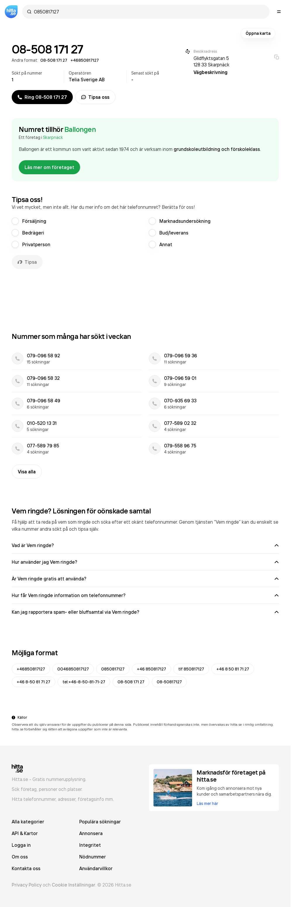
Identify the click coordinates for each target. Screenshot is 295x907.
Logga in (21, 845)
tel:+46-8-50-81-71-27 (84, 681)
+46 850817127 (151, 669)
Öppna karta (258, 33)
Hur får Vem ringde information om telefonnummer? (145, 595)
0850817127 (113, 669)
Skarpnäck (53, 137)
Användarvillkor (96, 868)
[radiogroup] (145, 233)
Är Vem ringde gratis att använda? (145, 579)
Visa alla (27, 472)
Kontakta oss (26, 868)
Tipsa (27, 262)
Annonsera (91, 833)
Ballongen (80, 129)
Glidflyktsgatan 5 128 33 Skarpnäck (212, 61)
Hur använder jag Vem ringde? (145, 562)
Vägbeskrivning (210, 72)
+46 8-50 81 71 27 (33, 681)
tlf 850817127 (191, 669)
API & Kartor (25, 833)
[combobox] (149, 11)
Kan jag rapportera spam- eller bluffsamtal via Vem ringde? (145, 612)
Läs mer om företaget (49, 167)
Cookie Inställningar (73, 885)
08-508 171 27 (131, 681)
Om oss (20, 857)
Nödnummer (92, 857)
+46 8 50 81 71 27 (232, 669)
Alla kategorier (28, 822)
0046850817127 (73, 669)
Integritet (90, 845)
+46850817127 (31, 669)
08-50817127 (169, 681)
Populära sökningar (100, 822)
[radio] (15, 221)
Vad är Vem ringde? (145, 545)
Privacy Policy (27, 885)
